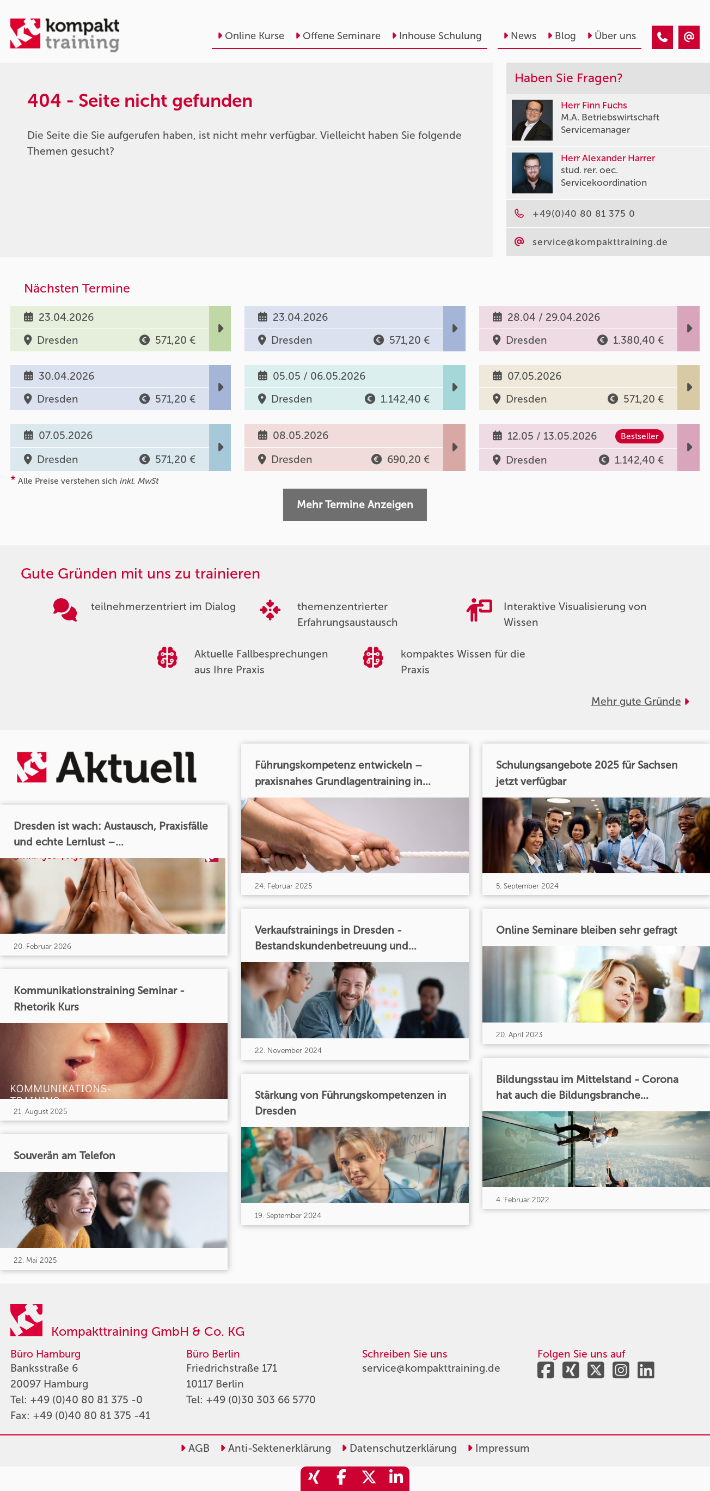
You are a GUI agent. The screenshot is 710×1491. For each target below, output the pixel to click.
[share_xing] (314, 1478)
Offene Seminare (338, 36)
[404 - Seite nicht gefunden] (662, 37)
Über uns (611, 36)
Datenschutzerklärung (399, 1448)
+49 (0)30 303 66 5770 (261, 1399)
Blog (561, 36)
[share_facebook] (341, 1478)
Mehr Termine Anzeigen (355, 504)
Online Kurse (250, 36)
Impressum (498, 1448)
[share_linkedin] (395, 1478)
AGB (195, 1448)
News (519, 36)
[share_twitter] (368, 1478)
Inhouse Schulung (436, 36)
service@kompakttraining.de (431, 1368)
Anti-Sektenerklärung (275, 1448)
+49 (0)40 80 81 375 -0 (86, 1399)
